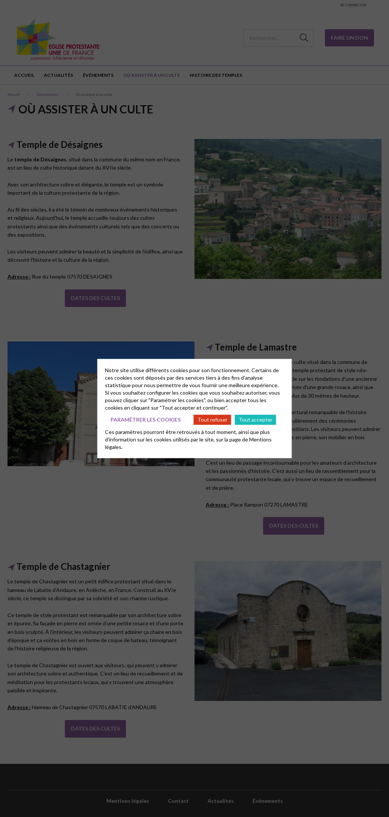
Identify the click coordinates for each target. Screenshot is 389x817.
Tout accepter (255, 419)
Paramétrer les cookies (146, 419)
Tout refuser (212, 419)
